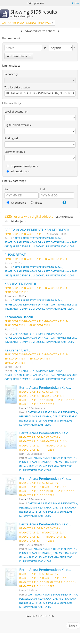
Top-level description (17, 87)
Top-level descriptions (22, 166)
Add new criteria (19, 56)
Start (7, 189)
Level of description (16, 111)
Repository (11, 74)
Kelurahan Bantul (18, 350)
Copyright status (15, 152)
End (42, 189)
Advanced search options (40, 31)
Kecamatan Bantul (19, 317)
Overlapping (16, 202)
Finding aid (11, 138)
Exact (36, 202)
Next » (73, 625)
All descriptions (18, 171)
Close (75, 3)
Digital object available (18, 125)
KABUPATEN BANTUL (21, 284)
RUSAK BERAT (15, 254)
